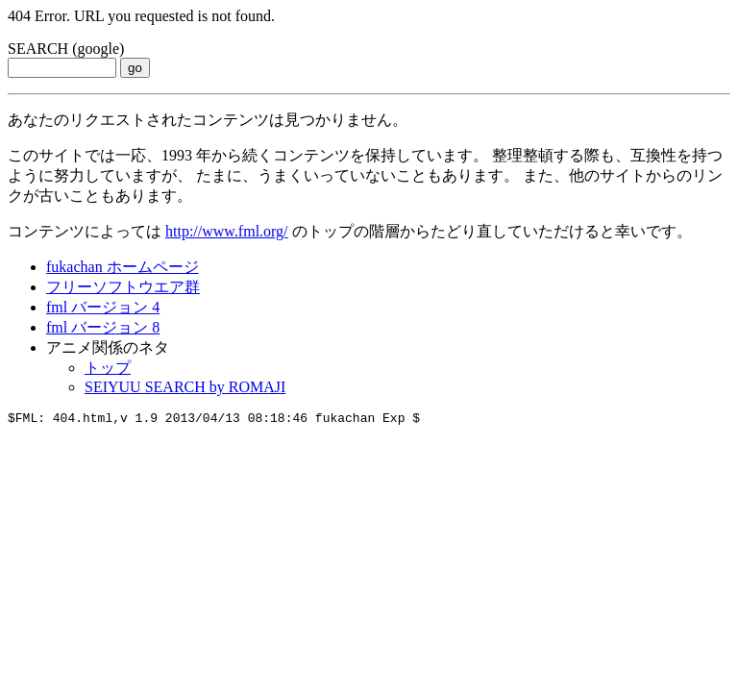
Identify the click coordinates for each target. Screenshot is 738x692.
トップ (108, 367)
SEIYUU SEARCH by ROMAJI (185, 387)
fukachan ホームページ (122, 267)
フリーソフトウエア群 (123, 287)
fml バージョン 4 (103, 307)
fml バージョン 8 (103, 327)
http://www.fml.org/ (226, 231)
